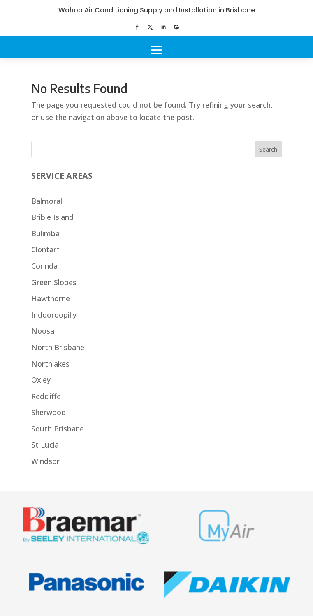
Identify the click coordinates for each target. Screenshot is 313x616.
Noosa (42, 331)
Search (268, 149)
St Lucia (45, 445)
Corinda (44, 266)
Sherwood (48, 412)
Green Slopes (54, 282)
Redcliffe (46, 396)
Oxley (41, 380)
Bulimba (45, 233)
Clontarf (45, 249)
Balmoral (46, 201)
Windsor (45, 461)
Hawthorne (50, 298)
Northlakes (50, 364)
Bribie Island (52, 217)
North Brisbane (57, 347)
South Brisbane (57, 429)
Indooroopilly (54, 315)
